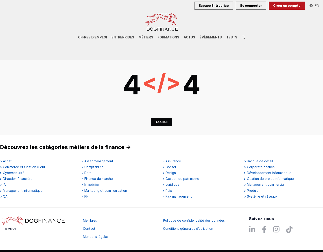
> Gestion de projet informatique (269, 179)
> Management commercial (264, 184)
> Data (86, 173)
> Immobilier (90, 184)
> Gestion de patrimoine (181, 179)
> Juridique (171, 184)
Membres (90, 220)
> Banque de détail (258, 161)
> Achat (6, 161)
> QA (3, 196)
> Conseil (170, 167)
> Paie (167, 190)
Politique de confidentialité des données (194, 220)
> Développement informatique (267, 173)
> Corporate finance (259, 167)
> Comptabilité (92, 167)
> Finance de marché (97, 179)
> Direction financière (16, 179)
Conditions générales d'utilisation (188, 228)
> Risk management (177, 196)
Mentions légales (96, 237)
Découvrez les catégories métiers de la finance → (65, 147)
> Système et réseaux (260, 196)
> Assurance (172, 161)
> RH (85, 196)
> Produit (251, 190)
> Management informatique (21, 190)
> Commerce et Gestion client (22, 167)
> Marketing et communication (104, 190)
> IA (3, 184)
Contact (89, 228)
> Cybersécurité (12, 173)
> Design (169, 173)
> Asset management (97, 161)
